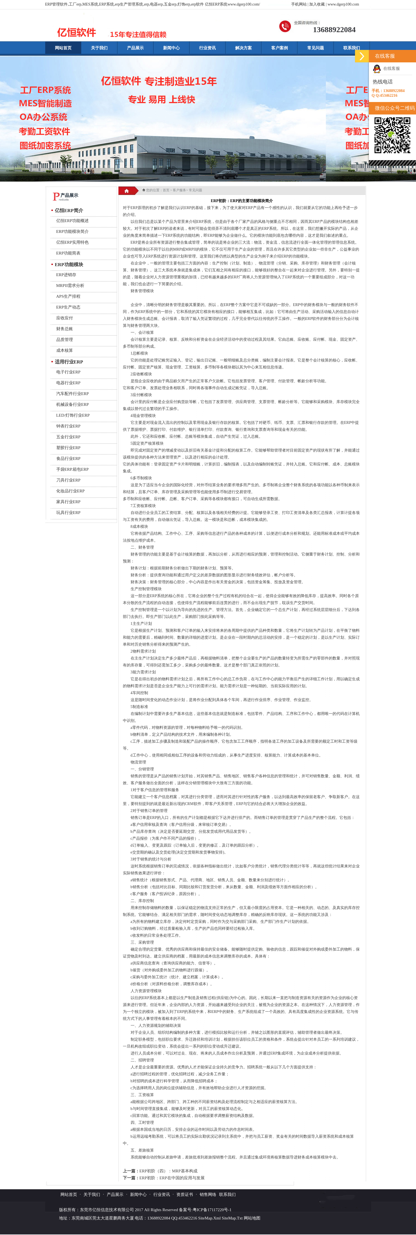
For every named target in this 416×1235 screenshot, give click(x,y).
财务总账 (64, 329)
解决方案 (243, 48)
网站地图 (252, 1218)
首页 (166, 190)
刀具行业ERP (68, 480)
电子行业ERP (68, 372)
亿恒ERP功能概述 (72, 220)
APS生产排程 (68, 296)
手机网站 (299, 4)
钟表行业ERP (68, 426)
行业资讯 (207, 48)
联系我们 (351, 48)
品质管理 (64, 339)
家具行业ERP (68, 502)
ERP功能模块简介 (72, 231)
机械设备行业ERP (72, 404)
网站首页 (63, 48)
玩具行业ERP (68, 512)
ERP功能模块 (69, 264)
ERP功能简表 (68, 253)
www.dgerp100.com (343, 4)
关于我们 (99, 48)
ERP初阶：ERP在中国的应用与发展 (172, 1178)
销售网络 (208, 1194)
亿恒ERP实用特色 (72, 242)
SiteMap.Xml (209, 1218)
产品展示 (135, 48)
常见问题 (315, 48)
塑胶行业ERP (68, 447)
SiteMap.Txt (232, 1218)
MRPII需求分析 (70, 285)
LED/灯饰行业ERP (73, 415)
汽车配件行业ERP (72, 393)
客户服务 (179, 190)
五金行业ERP (68, 437)
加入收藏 (317, 4)
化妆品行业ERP (70, 491)
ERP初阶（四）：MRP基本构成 (168, 1171)
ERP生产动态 (68, 307)
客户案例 (279, 48)
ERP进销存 (66, 275)
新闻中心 (171, 48)
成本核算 (64, 350)
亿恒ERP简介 (69, 210)
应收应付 (64, 318)
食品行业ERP (68, 458)
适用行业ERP (69, 362)
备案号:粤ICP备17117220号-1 (205, 1210)
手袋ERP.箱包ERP (72, 469)
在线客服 (386, 68)
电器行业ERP (68, 383)
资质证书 (184, 1194)
